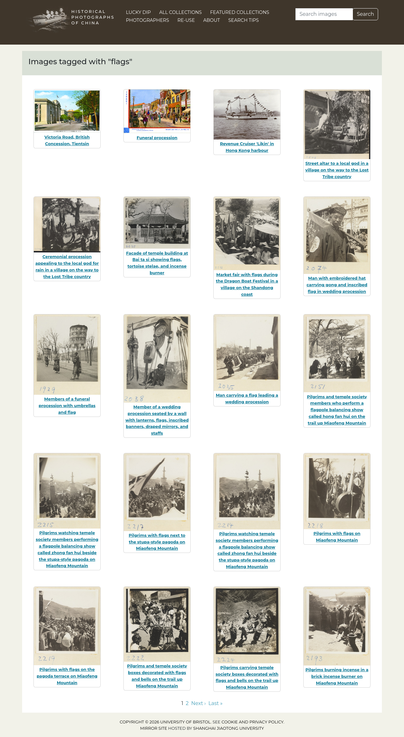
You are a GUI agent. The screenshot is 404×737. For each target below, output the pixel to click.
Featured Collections (239, 12)
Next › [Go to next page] (198, 703)
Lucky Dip (138, 12)
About (211, 20)
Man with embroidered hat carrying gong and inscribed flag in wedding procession (336, 285)
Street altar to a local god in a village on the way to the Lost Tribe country (337, 170)
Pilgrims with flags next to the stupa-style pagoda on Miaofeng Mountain (157, 542)
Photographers (147, 20)
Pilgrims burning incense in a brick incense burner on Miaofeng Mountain (337, 676)
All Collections (180, 12)
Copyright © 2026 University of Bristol (165, 722)
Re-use (186, 20)
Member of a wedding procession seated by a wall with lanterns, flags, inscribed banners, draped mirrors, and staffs (157, 420)
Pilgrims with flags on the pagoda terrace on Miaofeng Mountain (67, 676)
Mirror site (153, 728)
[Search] (324, 14)
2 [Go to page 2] (187, 703)
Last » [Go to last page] (215, 703)
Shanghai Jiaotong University (228, 728)
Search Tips (243, 20)
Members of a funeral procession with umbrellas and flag (67, 405)
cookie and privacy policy (252, 722)
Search (365, 14)
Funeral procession (157, 137)
